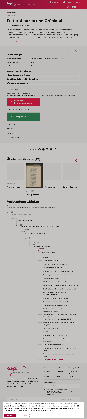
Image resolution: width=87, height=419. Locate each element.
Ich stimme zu (10, 415)
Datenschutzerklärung (59, 408)
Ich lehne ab (24, 415)
